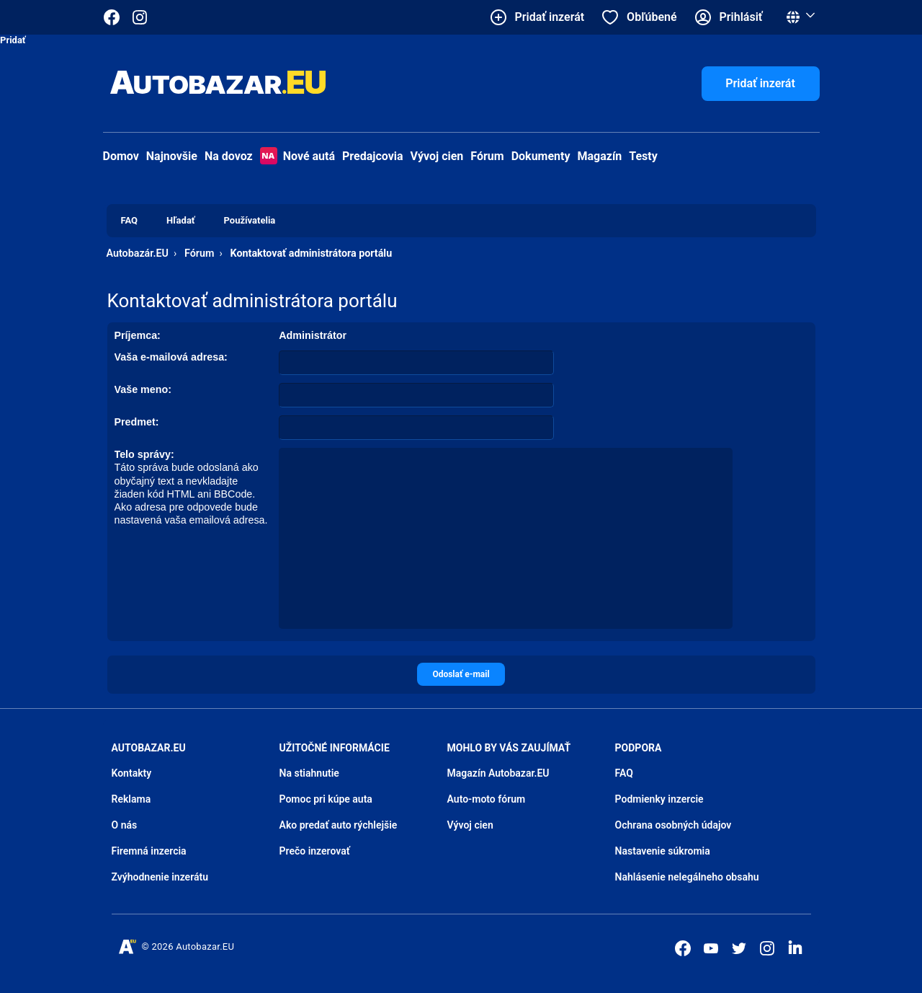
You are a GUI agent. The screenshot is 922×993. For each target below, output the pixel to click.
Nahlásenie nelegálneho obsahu (687, 877)
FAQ (624, 773)
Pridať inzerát (760, 83)
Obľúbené (651, 17)
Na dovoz (229, 156)
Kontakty (132, 773)
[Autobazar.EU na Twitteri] (739, 948)
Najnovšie (171, 156)
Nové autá (297, 156)
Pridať (13, 40)
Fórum (486, 156)
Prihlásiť (741, 17)
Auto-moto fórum (486, 799)
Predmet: (137, 422)
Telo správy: (144, 454)
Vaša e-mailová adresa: (171, 357)
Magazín (600, 156)
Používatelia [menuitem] (250, 220)
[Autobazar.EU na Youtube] (711, 948)
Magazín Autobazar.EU (498, 773)
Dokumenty (540, 156)
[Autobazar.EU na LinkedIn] (795, 947)
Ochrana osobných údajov (673, 825)
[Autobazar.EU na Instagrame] (139, 17)
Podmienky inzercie (659, 799)
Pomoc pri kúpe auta (325, 799)
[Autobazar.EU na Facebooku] (683, 948)
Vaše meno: (143, 389)
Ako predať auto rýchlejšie (338, 825)
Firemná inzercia (149, 851)
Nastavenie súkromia (662, 851)
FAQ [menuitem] (129, 220)
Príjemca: (138, 335)
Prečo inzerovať (314, 851)
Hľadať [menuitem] (180, 220)
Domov (121, 156)
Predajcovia (372, 156)
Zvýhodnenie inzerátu (160, 877)
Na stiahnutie (309, 773)
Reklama (131, 799)
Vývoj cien (437, 156)
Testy (643, 156)
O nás (125, 825)
